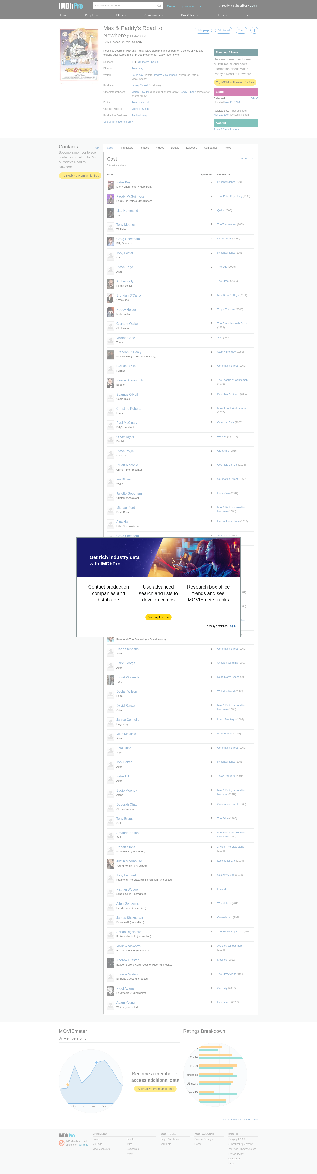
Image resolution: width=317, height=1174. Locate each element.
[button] (159, 617)
